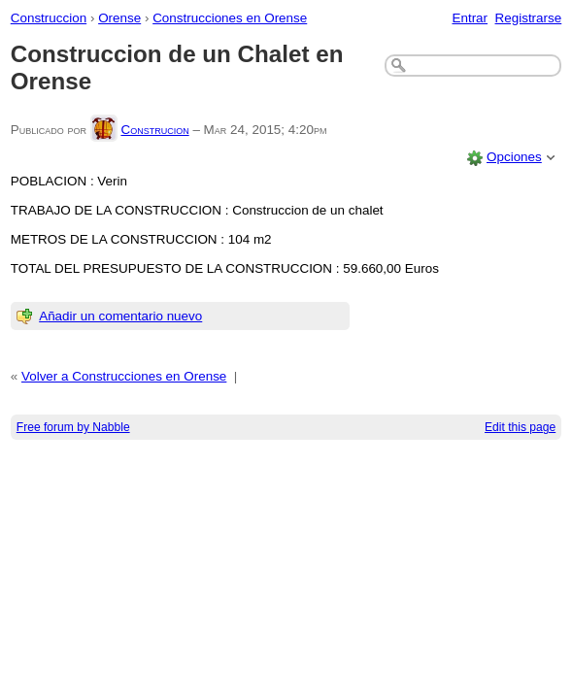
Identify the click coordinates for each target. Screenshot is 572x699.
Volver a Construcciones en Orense (123, 376)
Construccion (48, 18)
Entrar (470, 18)
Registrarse (528, 18)
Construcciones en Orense (229, 18)
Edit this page (520, 427)
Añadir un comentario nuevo (120, 316)
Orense (119, 18)
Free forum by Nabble (73, 427)
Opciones (514, 157)
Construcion (154, 129)
